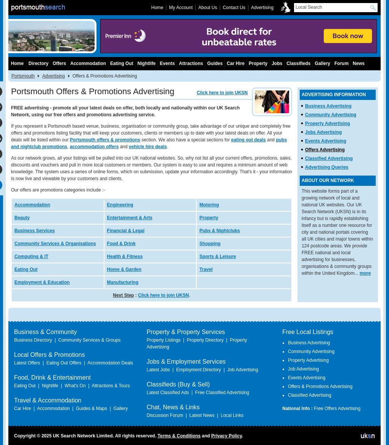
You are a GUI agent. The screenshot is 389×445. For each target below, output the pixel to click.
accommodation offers (94, 146)
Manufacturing (123, 282)
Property (208, 217)
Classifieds (298, 63)
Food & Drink (121, 243)
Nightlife (147, 63)
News (359, 63)
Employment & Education (42, 282)
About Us (207, 7)
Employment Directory (198, 369)
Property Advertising (327, 123)
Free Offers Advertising (337, 408)
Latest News (201, 415)
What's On (75, 385)
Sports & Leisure (217, 256)
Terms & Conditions (179, 436)
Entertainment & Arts (130, 217)
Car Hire (236, 63)
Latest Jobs (158, 369)
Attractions (191, 63)
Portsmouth (23, 76)
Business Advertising (328, 106)
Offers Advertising (325, 149)
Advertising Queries (326, 167)
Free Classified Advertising (222, 392)
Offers (59, 63)
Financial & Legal (126, 230)
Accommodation (32, 204)
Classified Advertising (329, 158)
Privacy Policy (226, 436)
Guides (215, 63)
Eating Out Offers (64, 363)
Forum (341, 63)
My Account (181, 7)
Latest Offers (27, 363)
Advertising (53, 76)
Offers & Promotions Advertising (320, 386)
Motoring (209, 204)
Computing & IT (31, 256)
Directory (38, 63)
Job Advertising (242, 369)
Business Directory (33, 340)
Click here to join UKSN (222, 92)
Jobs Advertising (323, 132)
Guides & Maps (91, 408)
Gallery (322, 63)
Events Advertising (325, 141)
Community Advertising (330, 114)
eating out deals (248, 140)
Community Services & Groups (89, 340)
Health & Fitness (125, 256)
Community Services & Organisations (55, 243)
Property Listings (163, 340)
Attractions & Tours (111, 385)
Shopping (209, 243)
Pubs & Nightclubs (219, 230)
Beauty (22, 217)
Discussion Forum (165, 415)
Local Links (232, 415)
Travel (206, 269)
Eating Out (26, 269)
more (365, 273)
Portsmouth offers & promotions (105, 140)
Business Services (34, 230)
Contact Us (234, 7)
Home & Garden (124, 269)
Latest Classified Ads (168, 392)
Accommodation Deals (110, 363)
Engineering (120, 204)
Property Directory (205, 340)
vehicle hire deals (148, 146)
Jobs (277, 63)
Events (167, 63)
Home (17, 63)
